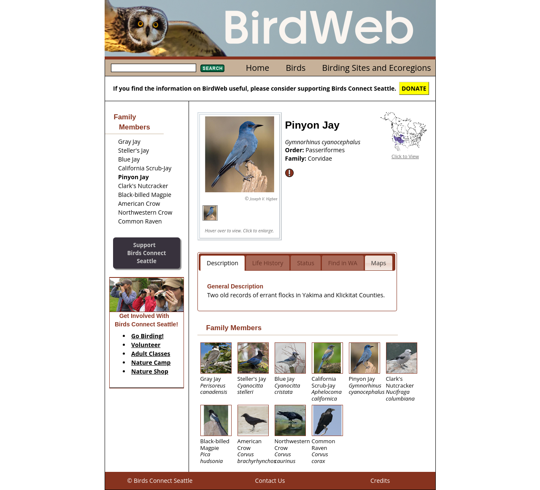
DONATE (414, 88)
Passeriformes (325, 150)
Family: (296, 158)
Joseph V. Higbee (263, 199)
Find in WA (342, 263)
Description (222, 263)
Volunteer (145, 345)
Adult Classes (150, 354)
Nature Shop (149, 371)
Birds (295, 67)
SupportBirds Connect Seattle (146, 252)
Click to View (405, 156)
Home (257, 67)
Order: (295, 150)
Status (305, 263)
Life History (268, 263)
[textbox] (153, 68)
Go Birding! (147, 336)
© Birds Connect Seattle (160, 481)
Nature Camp (150, 362)
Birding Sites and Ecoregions (376, 67)
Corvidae (320, 158)
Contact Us (270, 481)
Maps (378, 263)
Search (212, 68)
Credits (380, 481)
